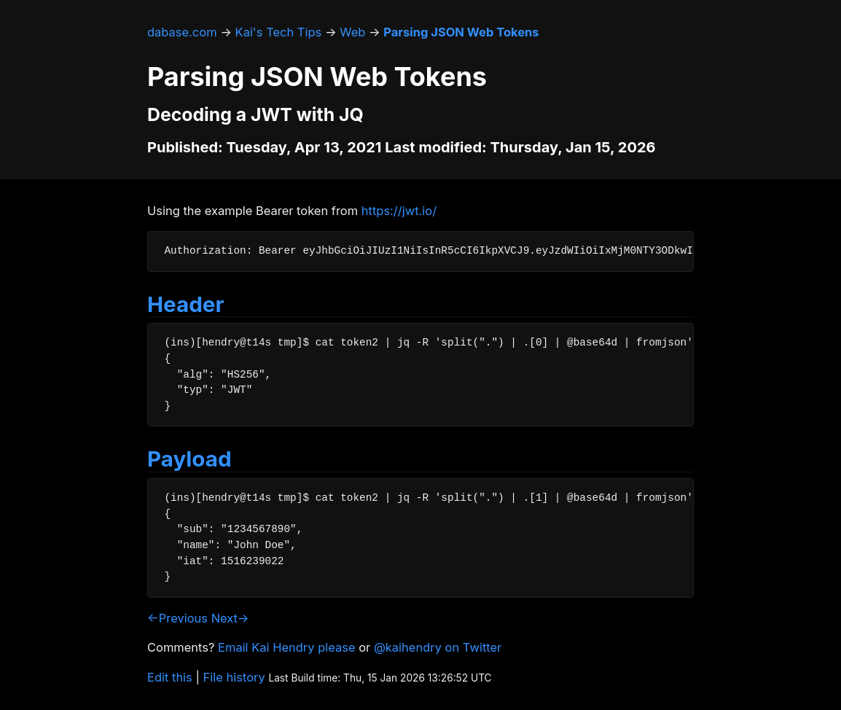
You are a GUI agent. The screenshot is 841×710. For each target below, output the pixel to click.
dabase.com (182, 32)
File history (234, 677)
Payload (189, 458)
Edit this (169, 677)
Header (185, 304)
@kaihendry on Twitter (437, 647)
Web (352, 32)
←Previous (177, 618)
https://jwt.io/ (399, 210)
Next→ (230, 618)
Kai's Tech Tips (278, 32)
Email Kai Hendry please (287, 647)
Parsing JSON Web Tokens (461, 32)
